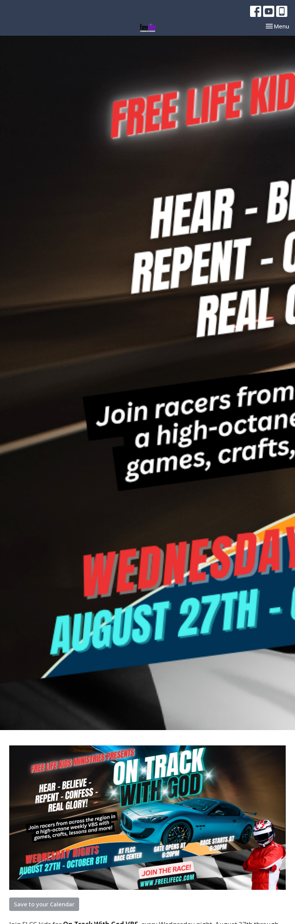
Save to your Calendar (44, 904)
